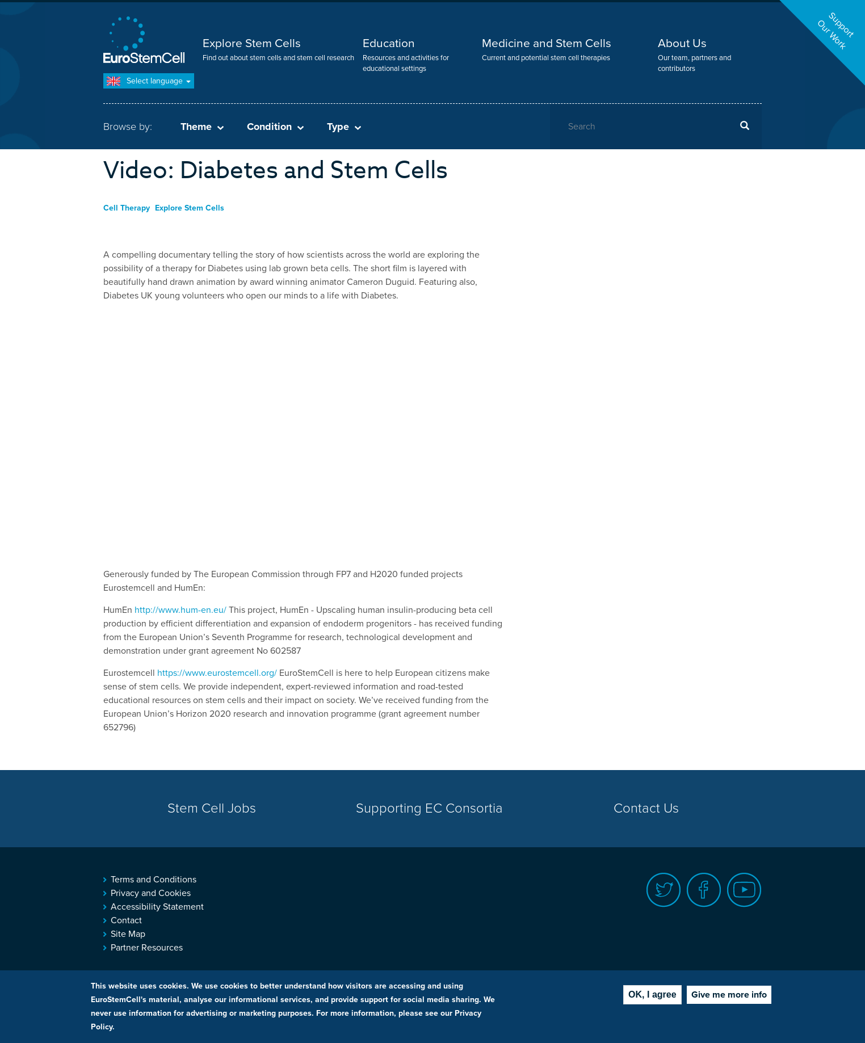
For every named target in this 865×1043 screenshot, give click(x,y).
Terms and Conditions (153, 879)
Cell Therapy (126, 208)
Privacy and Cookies (151, 893)
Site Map (128, 934)
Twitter (663, 890)
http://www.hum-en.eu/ (180, 610)
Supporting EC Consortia (429, 808)
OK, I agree (652, 994)
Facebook (704, 890)
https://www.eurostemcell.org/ (217, 673)
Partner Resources (147, 947)
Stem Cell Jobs (211, 808)
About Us (682, 43)
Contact (126, 920)
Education (389, 43)
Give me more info (729, 994)
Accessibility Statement (157, 906)
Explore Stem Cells (252, 43)
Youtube (744, 890)
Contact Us (646, 808)
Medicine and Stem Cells (546, 43)
